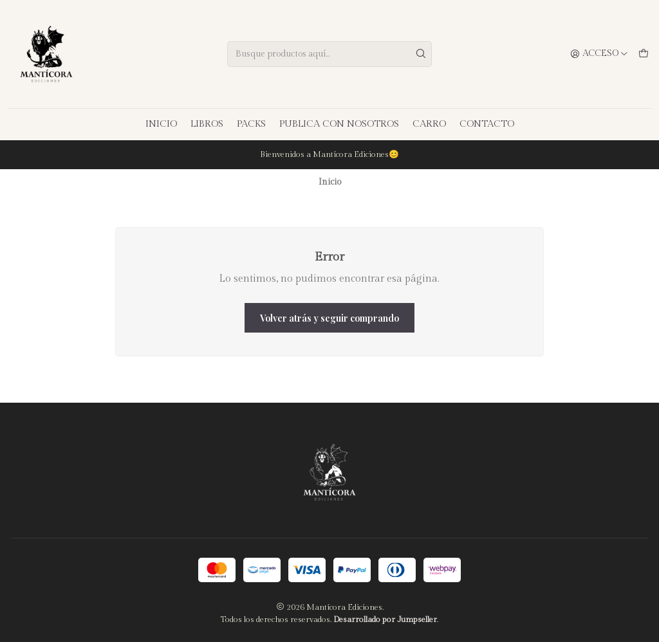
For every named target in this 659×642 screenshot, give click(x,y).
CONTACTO (486, 123)
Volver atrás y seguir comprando (329, 317)
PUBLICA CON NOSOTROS (339, 123)
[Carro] (643, 54)
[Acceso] (599, 54)
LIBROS (206, 123)
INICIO (161, 123)
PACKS (251, 123)
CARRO (429, 123)
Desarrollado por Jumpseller (385, 620)
